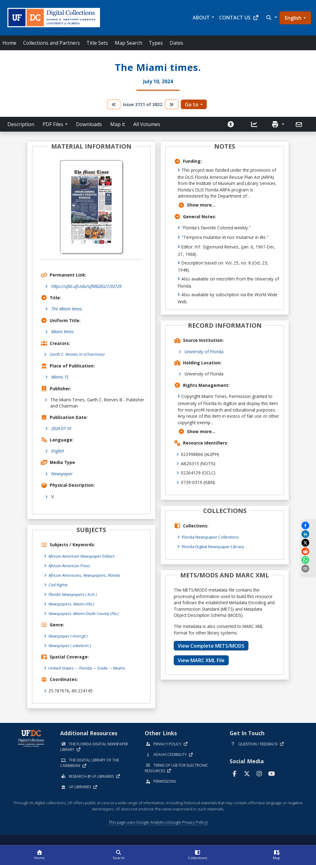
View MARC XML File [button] (201, 660)
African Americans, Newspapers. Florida (85, 575)
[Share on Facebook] (308, 525)
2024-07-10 (61, 429)
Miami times (62, 331)
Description (20, 124)
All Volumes (146, 124)
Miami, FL (60, 377)
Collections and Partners (51, 42)
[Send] (299, 124)
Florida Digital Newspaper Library (214, 546)
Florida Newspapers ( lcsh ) (73, 593)
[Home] (39, 855)
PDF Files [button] (53, 124)
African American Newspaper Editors (82, 556)
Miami (120, 666)
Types (156, 42)
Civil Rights (58, 584)
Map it (117, 124)
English (293, 17)
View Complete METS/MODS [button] (211, 645)
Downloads (89, 124)
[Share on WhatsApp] (308, 560)
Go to (191, 104)
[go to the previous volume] (114, 104)
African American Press (69, 565)
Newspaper (62, 474)
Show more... (196, 205)
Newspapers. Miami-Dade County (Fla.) (84, 612)
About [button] (201, 17)
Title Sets (97, 42)
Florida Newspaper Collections (211, 537)
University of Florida (204, 352)
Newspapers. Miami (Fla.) (71, 603)
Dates (176, 42)
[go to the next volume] (171, 104)
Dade (103, 666)
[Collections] (197, 855)
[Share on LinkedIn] (308, 534)
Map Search (128, 42)
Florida (86, 666)
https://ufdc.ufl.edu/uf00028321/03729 (86, 286)
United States (61, 666)
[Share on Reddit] (308, 551)
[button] (271, 17)
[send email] (308, 568)
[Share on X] (308, 543)
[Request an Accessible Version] (231, 124)
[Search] (118, 855)
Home (9, 42)
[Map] (276, 855)
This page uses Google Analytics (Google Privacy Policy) (158, 820)
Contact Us (239, 17)
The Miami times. (67, 309)
